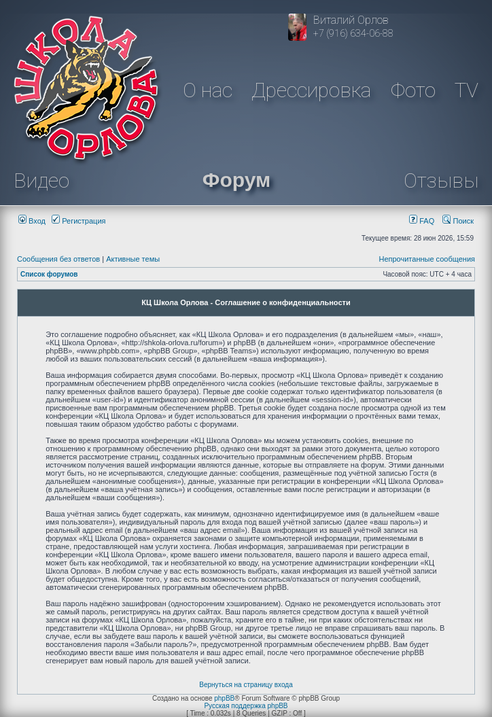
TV (466, 90)
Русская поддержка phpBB (245, 706)
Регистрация (78, 221)
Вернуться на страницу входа (245, 684)
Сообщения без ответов (58, 259)
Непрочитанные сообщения (427, 259)
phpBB (224, 698)
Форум (236, 180)
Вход (32, 221)
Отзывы (441, 180)
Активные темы (133, 259)
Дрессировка (311, 90)
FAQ (421, 221)
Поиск (458, 221)
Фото (413, 90)
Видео (41, 180)
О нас (207, 90)
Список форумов (49, 274)
